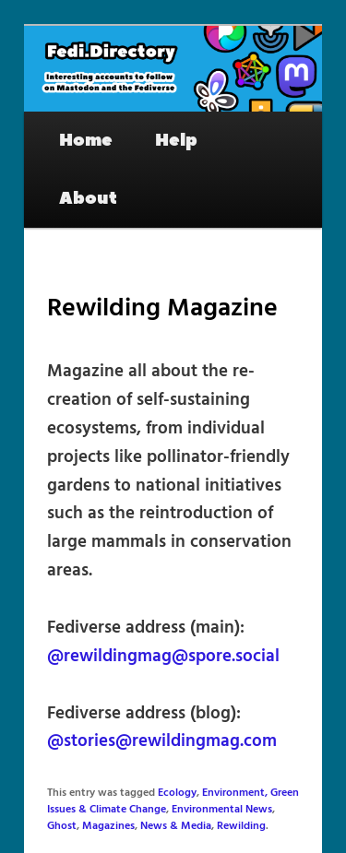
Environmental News (222, 809)
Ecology (177, 793)
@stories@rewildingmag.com (162, 741)
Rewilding (241, 826)
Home (86, 140)
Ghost (62, 826)
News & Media (175, 826)
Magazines (108, 826)
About (88, 198)
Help (176, 140)
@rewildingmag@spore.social (163, 656)
